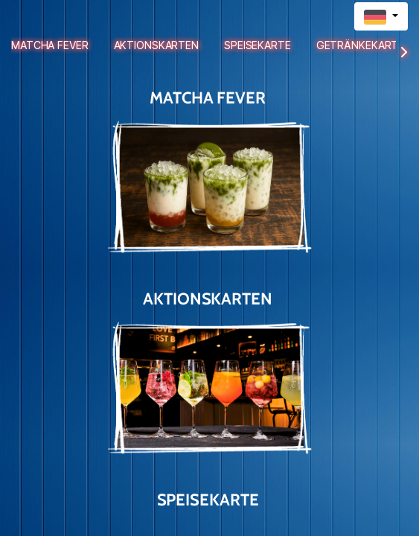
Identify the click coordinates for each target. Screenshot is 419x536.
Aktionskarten (156, 45)
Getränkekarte (360, 45)
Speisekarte (257, 45)
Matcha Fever (50, 45)
